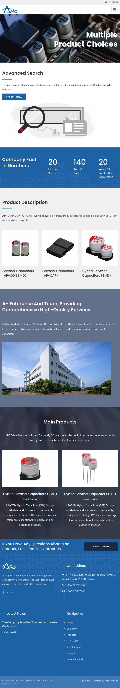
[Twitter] (8, 592)
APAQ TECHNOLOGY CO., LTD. (34, 680)
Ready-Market (111, 680)
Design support (75, 658)
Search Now (14, 97)
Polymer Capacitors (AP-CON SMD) (18, 273)
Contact (71, 652)
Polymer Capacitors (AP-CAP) (58, 273)
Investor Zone (74, 646)
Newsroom (72, 640)
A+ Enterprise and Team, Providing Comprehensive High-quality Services (46, 307)
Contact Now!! (101, 546)
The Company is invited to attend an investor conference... (30, 624)
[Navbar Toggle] (114, 9)
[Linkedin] (12, 592)
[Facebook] (3, 592)
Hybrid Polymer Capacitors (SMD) (96, 273)
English (113, 2)
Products (71, 634)
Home (70, 622)
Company (72, 628)
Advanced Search (22, 73)
